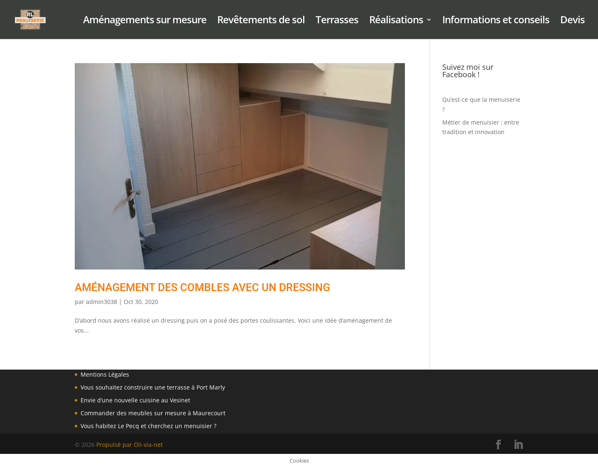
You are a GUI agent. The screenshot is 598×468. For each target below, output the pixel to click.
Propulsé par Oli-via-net (129, 444)
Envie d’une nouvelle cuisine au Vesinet (135, 400)
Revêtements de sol (261, 21)
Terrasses (337, 21)
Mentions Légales (105, 374)
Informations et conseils (495, 21)
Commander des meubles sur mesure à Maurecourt (153, 413)
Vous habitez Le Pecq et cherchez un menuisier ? (148, 426)
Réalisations (396, 21)
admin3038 (101, 302)
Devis (572, 21)
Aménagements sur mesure (144, 21)
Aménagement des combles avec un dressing (202, 287)
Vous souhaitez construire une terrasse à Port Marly (153, 387)
